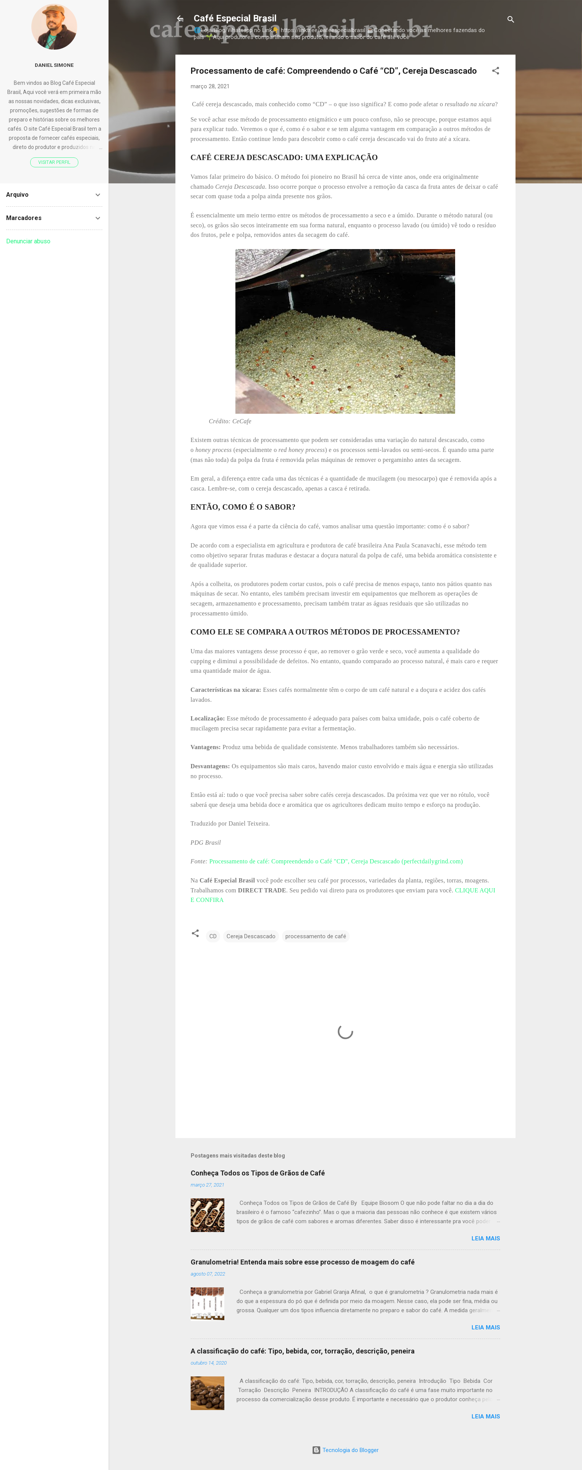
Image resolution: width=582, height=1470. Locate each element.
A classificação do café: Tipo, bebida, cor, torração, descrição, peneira (303, 1351)
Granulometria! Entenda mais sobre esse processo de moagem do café (303, 1262)
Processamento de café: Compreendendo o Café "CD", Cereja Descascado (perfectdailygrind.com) (336, 861)
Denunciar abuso (28, 241)
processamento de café (315, 936)
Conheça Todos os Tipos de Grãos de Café (258, 1173)
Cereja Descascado (251, 936)
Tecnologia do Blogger (345, 1450)
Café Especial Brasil (235, 18)
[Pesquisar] (511, 20)
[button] (495, 72)
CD (213, 936)
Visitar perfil (54, 162)
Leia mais (486, 1238)
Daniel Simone (54, 65)
